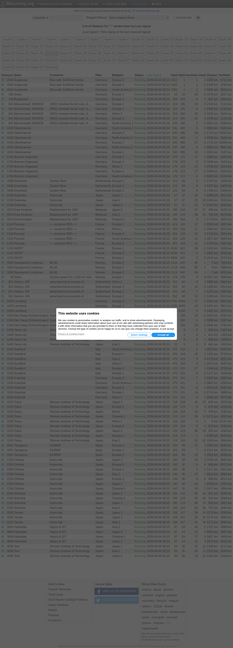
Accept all (163, 334)
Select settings (139, 334)
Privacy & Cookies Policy (71, 334)
